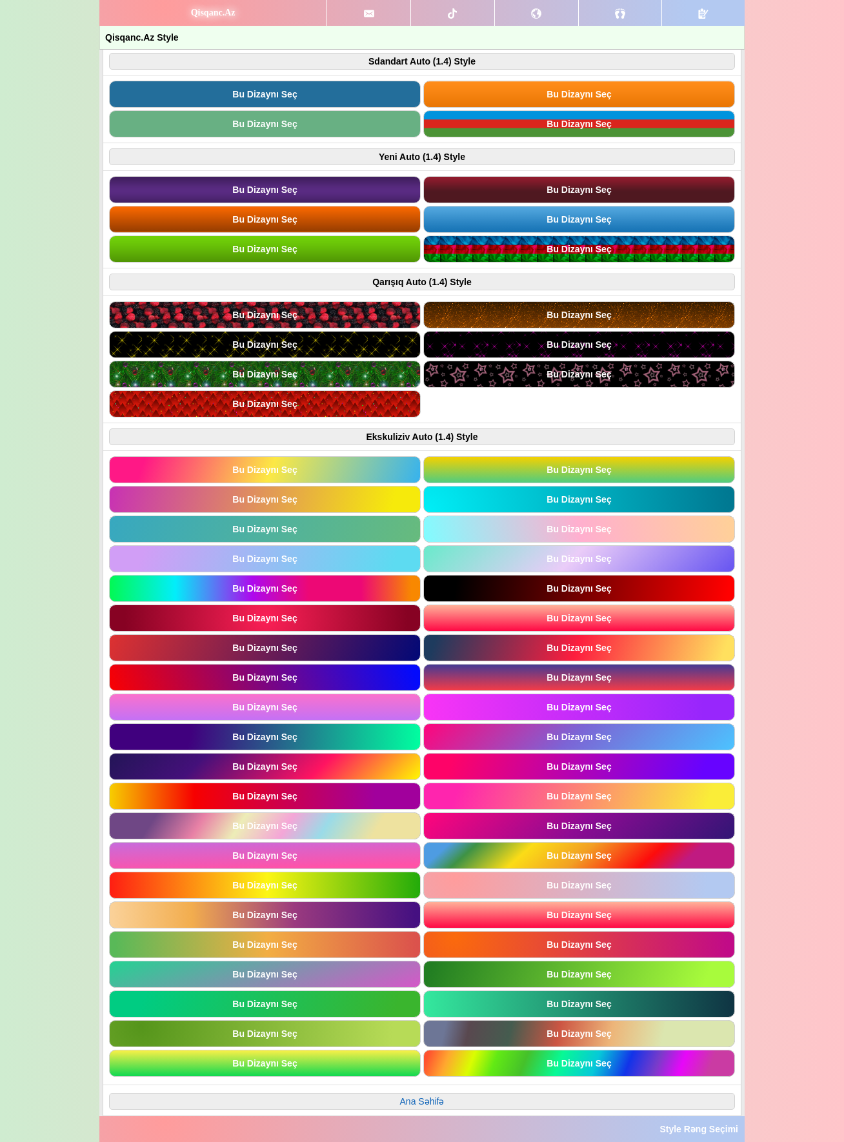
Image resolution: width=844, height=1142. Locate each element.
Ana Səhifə (422, 1101)
